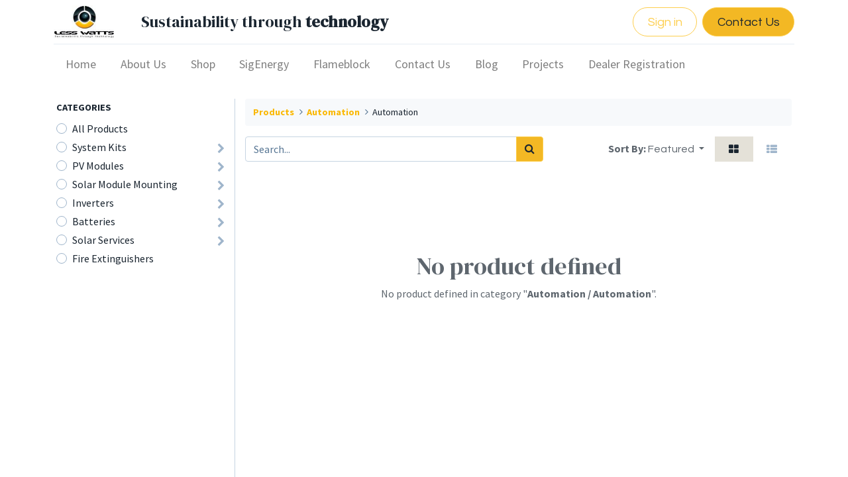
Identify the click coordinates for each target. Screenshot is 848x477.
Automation (333, 112)
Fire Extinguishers (113, 258)
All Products (100, 128)
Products (273, 112)
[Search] (529, 149)
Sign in (662, 22)
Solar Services (103, 239)
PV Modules (98, 165)
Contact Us (745, 22)
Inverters (93, 202)
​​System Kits (99, 147)
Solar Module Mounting (125, 184)
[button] (676, 149)
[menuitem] (83, 64)
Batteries (93, 221)
